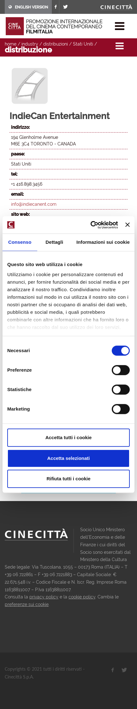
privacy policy (43, 596)
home (10, 43)
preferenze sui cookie (27, 604)
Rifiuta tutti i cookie (68, 478)
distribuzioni (55, 43)
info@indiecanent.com (34, 204)
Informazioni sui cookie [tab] (103, 242)
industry (29, 43)
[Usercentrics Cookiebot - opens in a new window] (90, 225)
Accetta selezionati (68, 458)
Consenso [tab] (19, 242)
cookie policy (81, 596)
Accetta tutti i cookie (68, 437)
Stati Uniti (83, 43)
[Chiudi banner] (127, 225)
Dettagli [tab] (54, 242)
